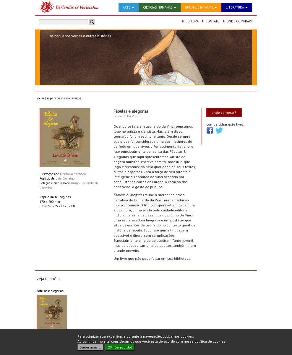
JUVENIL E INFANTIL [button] (201, 7)
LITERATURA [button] (237, 7)
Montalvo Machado (73, 174)
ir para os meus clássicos (64, 98)
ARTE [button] (128, 7)
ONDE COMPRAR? (237, 21)
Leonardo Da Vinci (126, 116)
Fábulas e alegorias (50, 291)
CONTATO (210, 21)
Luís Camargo (65, 178)
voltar (40, 98)
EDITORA (190, 21)
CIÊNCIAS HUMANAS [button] (159, 7)
